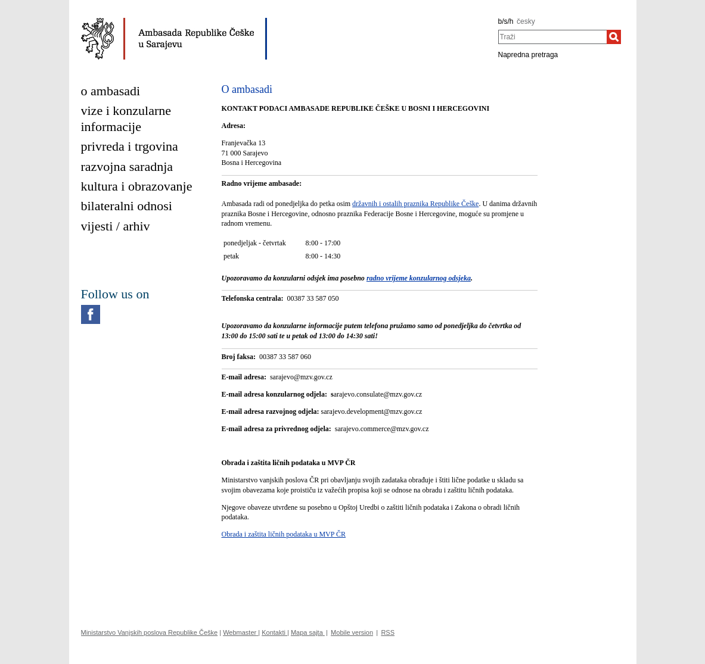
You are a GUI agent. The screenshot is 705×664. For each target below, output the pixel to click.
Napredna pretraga (528, 54)
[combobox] (552, 37)
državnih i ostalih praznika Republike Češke (415, 203)
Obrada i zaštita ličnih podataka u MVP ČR (284, 534)
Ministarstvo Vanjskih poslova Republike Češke (149, 632)
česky (526, 21)
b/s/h (506, 21)
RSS (388, 632)
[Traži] (614, 37)
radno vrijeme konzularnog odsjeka (419, 278)
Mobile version (352, 632)
